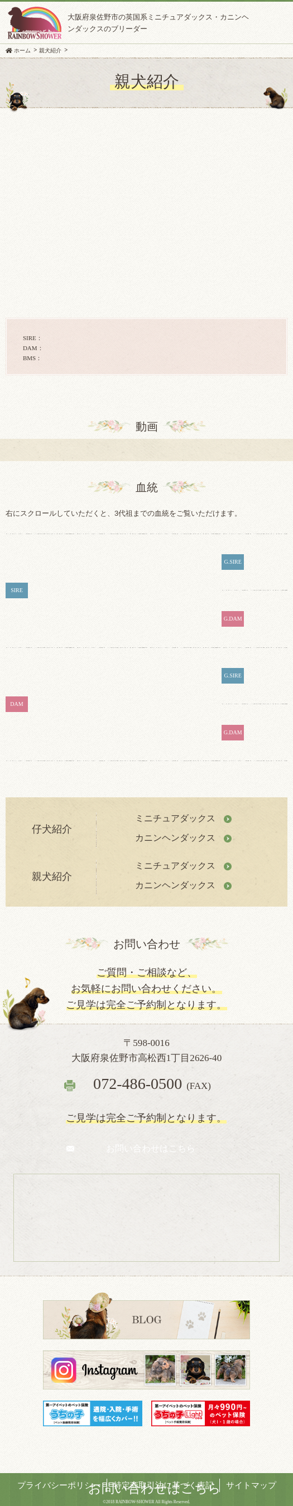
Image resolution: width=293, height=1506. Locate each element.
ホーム (22, 50)
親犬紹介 (50, 50)
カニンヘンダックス (175, 837)
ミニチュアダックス (175, 818)
